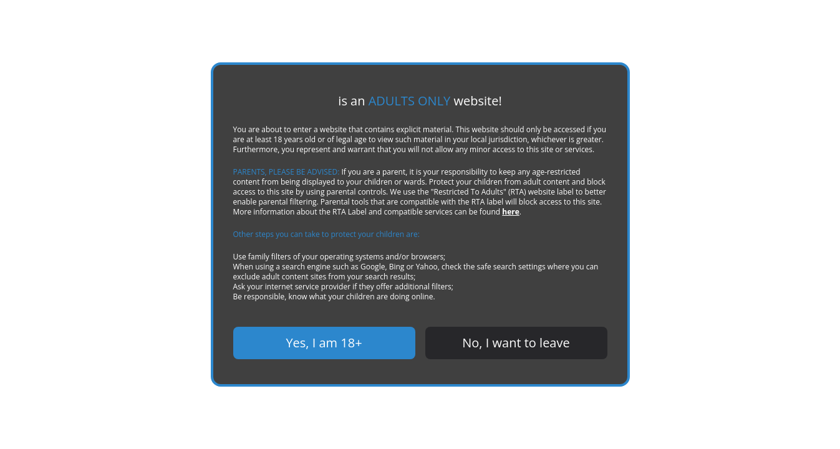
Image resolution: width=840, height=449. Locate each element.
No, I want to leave (516, 343)
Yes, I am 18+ (324, 343)
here (438, 212)
